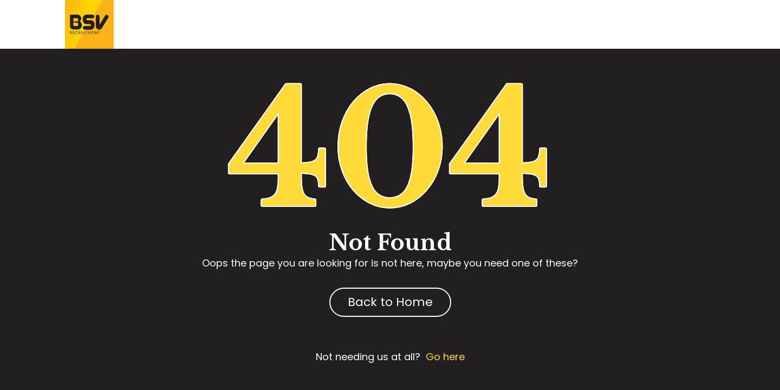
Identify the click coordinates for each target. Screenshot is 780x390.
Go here (445, 356)
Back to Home (390, 302)
